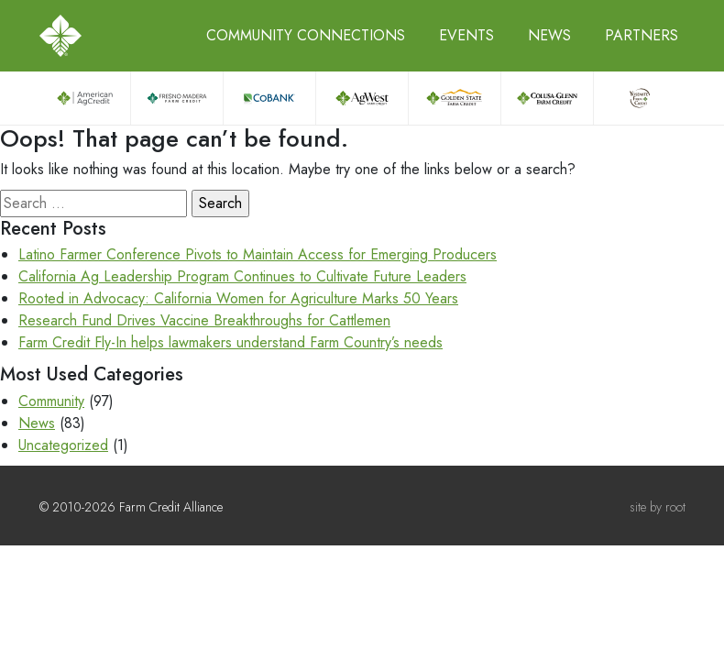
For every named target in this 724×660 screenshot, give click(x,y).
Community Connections (305, 35)
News (549, 35)
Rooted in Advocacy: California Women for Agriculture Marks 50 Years (238, 298)
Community (51, 401)
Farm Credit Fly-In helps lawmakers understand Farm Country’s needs (230, 342)
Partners (641, 35)
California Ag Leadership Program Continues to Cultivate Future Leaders (242, 276)
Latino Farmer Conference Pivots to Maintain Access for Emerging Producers (257, 254)
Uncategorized (63, 445)
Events (466, 35)
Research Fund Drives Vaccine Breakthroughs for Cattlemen (204, 320)
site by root (658, 507)
